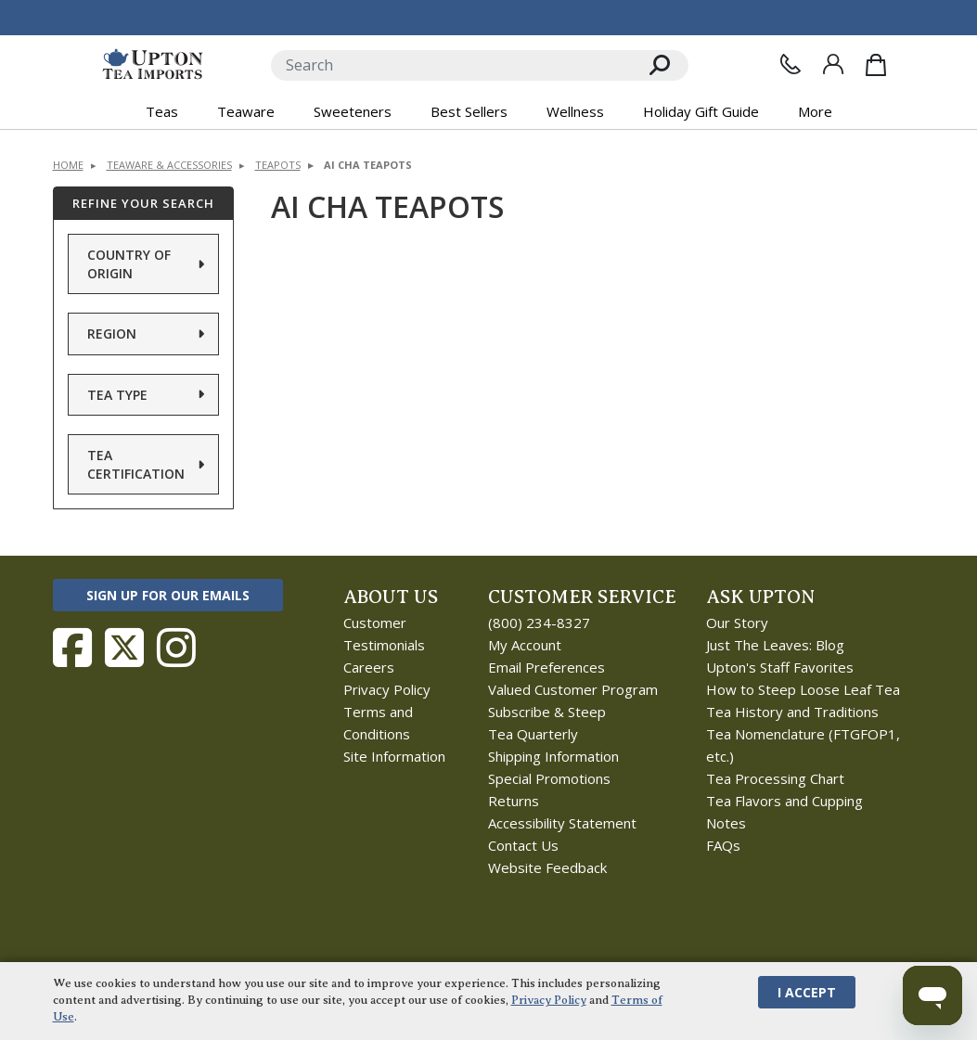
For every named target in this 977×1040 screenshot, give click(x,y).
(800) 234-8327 (539, 622)
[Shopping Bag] (876, 65)
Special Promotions (549, 778)
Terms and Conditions (378, 722)
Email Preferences (546, 667)
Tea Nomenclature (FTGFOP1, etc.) (803, 745)
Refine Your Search (143, 203)
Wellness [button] (575, 111)
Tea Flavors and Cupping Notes (784, 811)
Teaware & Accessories (169, 165)
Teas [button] (162, 111)
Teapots (278, 165)
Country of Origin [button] (129, 264)
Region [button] (111, 333)
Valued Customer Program (573, 689)
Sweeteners (353, 111)
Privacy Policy (387, 689)
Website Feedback (547, 867)
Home (68, 165)
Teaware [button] (246, 111)
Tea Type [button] (117, 395)
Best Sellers (469, 111)
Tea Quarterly (533, 734)
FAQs (723, 845)
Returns (513, 800)
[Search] (451, 65)
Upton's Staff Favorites (780, 667)
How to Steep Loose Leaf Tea (803, 689)
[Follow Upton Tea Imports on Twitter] (124, 647)
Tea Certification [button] (136, 464)
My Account (524, 645)
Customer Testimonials (384, 633)
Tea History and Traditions (792, 711)
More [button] (815, 111)
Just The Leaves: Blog (775, 645)
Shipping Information (553, 756)
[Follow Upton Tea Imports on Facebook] (72, 647)
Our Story (737, 622)
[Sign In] (833, 64)
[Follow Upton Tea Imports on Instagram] (176, 647)
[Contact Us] (790, 64)
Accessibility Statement (562, 823)
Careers (368, 667)
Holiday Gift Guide (701, 111)
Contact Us (523, 845)
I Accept (807, 992)
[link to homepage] (152, 65)
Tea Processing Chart (775, 778)
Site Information (394, 756)
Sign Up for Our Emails (168, 595)
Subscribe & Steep (547, 711)
